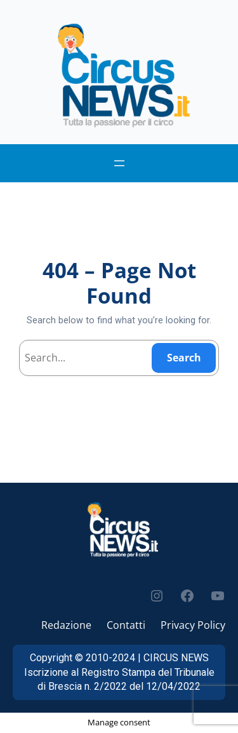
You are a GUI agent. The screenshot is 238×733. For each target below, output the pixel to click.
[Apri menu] (119, 163)
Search (184, 358)
